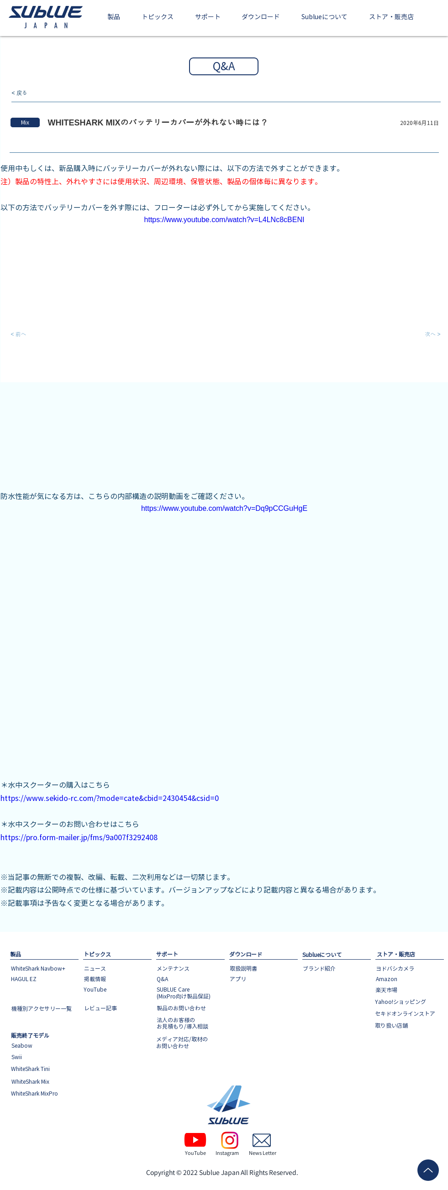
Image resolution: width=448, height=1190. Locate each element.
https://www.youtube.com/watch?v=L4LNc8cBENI (224, 219)
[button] (114, 17)
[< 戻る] (42, 93)
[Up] (428, 1170)
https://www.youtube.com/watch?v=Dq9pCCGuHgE (224, 508)
